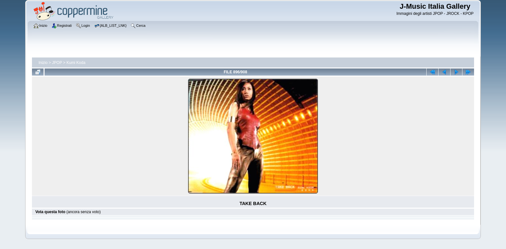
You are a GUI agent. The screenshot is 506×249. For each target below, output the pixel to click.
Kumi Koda (76, 62)
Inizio (42, 62)
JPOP (57, 62)
